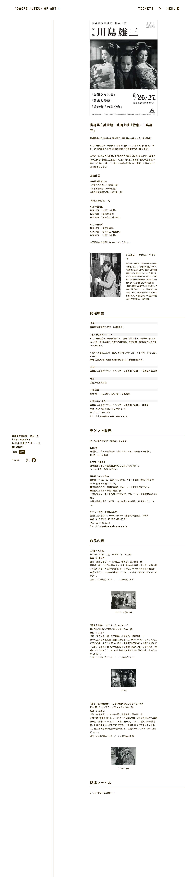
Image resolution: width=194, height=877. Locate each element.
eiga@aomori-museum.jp (113, 415)
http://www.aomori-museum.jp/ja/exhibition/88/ (116, 359)
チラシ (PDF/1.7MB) (101, 792)
